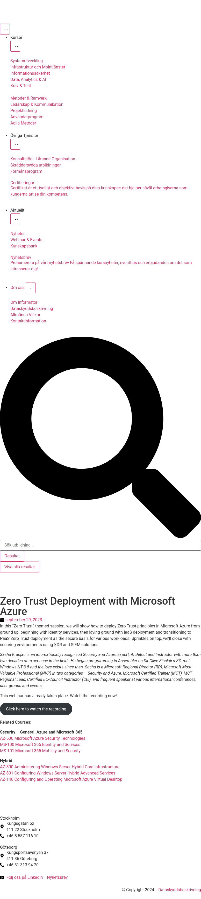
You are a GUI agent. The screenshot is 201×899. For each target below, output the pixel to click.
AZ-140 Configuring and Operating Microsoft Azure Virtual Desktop (61, 779)
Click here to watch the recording (36, 709)
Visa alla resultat (19, 567)
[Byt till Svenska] (7, 578)
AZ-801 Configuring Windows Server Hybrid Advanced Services (57, 773)
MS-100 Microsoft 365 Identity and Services (40, 744)
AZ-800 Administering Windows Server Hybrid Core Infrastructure (59, 766)
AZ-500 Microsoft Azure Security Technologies (42, 738)
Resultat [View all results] (12, 556)
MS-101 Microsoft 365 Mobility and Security (40, 750)
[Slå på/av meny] (5, 29)
